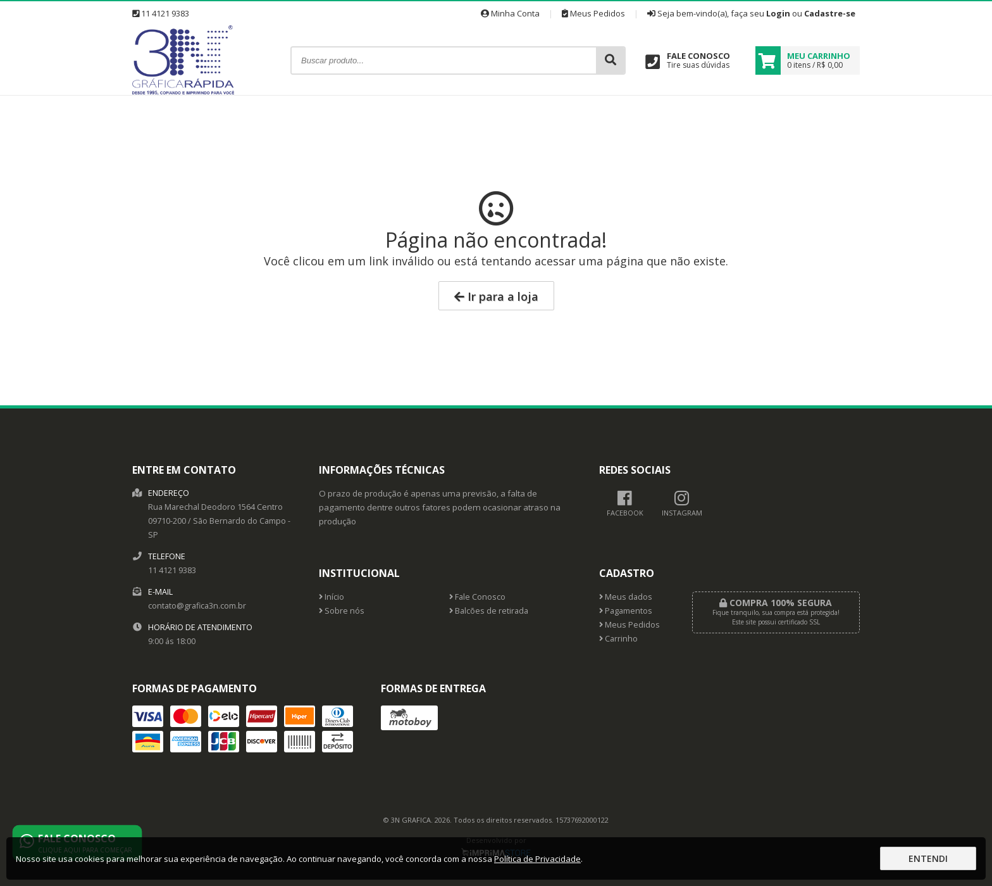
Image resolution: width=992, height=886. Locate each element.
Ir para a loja (496, 296)
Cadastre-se (829, 13)
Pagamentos (625, 610)
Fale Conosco (477, 597)
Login (778, 13)
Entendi (928, 858)
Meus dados (625, 597)
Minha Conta (510, 13)
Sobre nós (341, 610)
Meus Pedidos (593, 13)
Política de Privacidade (537, 858)
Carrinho (618, 638)
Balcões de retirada (488, 610)
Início (331, 597)
